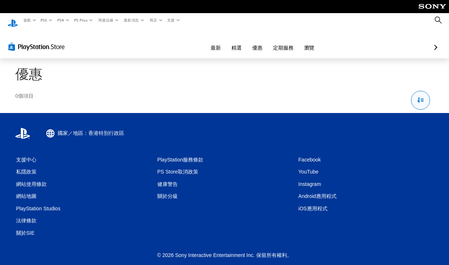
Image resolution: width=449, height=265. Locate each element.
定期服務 (244, 41)
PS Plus (81, 20)
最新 (177, 41)
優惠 (219, 41)
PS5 (44, 20)
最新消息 (131, 20)
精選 (198, 41)
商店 (153, 20)
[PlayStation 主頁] (13, 20)
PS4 (60, 20)
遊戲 (27, 20)
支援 (170, 20)
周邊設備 (105, 20)
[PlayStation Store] (38, 40)
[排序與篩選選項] (420, 93)
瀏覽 (270, 41)
